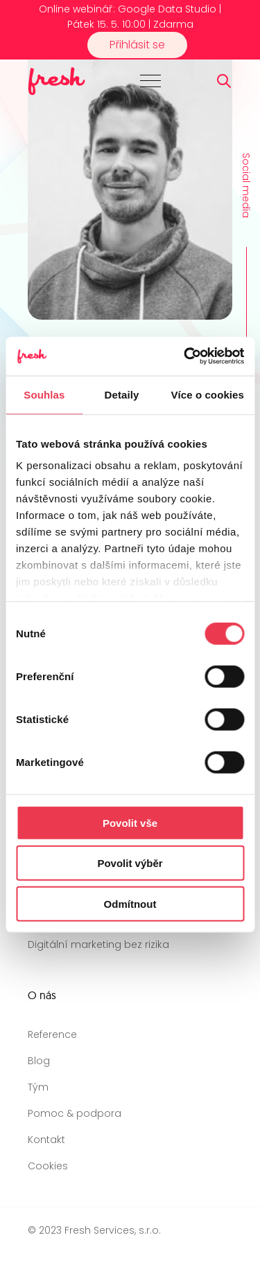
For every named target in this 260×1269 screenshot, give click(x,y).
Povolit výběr (129, 863)
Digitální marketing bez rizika (98, 944)
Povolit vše (130, 822)
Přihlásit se (137, 45)
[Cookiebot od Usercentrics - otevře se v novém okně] (185, 356)
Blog (39, 1061)
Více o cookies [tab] (207, 394)
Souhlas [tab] (44, 394)
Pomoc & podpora (74, 1113)
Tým (38, 1087)
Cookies (48, 1166)
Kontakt (46, 1140)
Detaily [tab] (122, 394)
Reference (52, 1034)
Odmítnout (130, 903)
